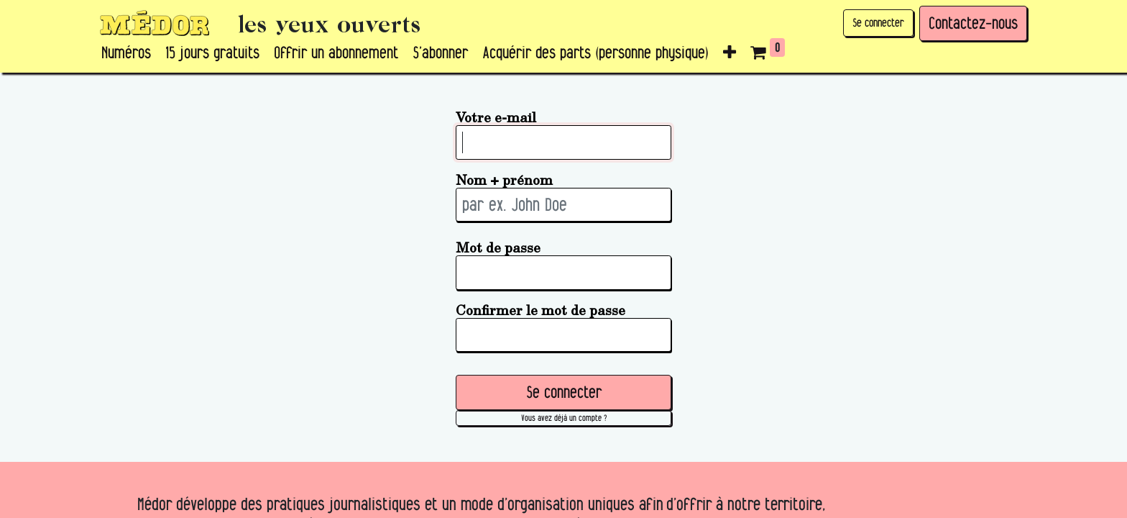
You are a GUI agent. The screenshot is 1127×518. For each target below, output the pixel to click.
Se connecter (878, 22)
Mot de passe (498, 247)
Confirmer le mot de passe (540, 309)
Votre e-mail (496, 117)
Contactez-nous (973, 23)
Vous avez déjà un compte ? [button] (564, 417)
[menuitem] (126, 53)
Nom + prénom (504, 179)
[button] (729, 53)
